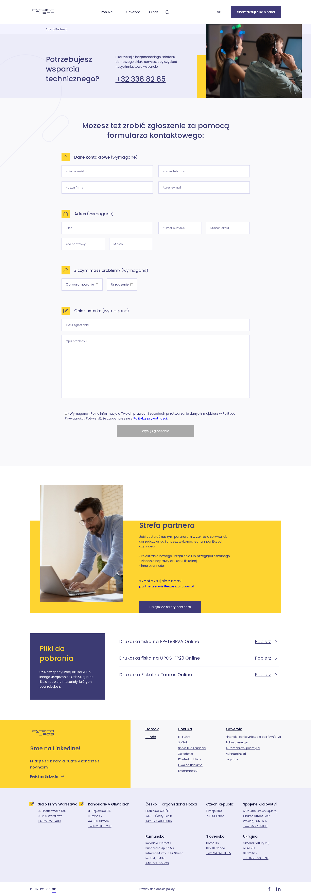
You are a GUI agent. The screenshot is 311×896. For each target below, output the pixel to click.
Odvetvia (133, 12)
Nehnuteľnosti (236, 754)
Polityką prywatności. (150, 418)
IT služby (184, 737)
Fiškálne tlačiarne (190, 765)
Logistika (232, 759)
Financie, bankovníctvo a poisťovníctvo (253, 737)
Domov (152, 729)
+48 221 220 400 (49, 821)
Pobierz (267, 641)
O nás (153, 12)
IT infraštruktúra (189, 759)
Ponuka (107, 12)
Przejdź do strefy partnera (170, 607)
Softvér (183, 742)
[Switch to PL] (31, 889)
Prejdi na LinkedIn (47, 776)
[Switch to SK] (54, 889)
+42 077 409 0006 (158, 821)
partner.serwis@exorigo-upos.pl (166, 586)
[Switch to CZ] (48, 889)
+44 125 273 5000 (255, 826)
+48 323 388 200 (99, 826)
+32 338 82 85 (141, 79)
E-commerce (187, 771)
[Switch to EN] (36, 889)
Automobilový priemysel (243, 748)
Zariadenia (185, 754)
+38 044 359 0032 (256, 858)
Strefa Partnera (57, 29)
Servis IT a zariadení (192, 748)
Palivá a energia (237, 742)
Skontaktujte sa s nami (256, 12)
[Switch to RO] (42, 889)
